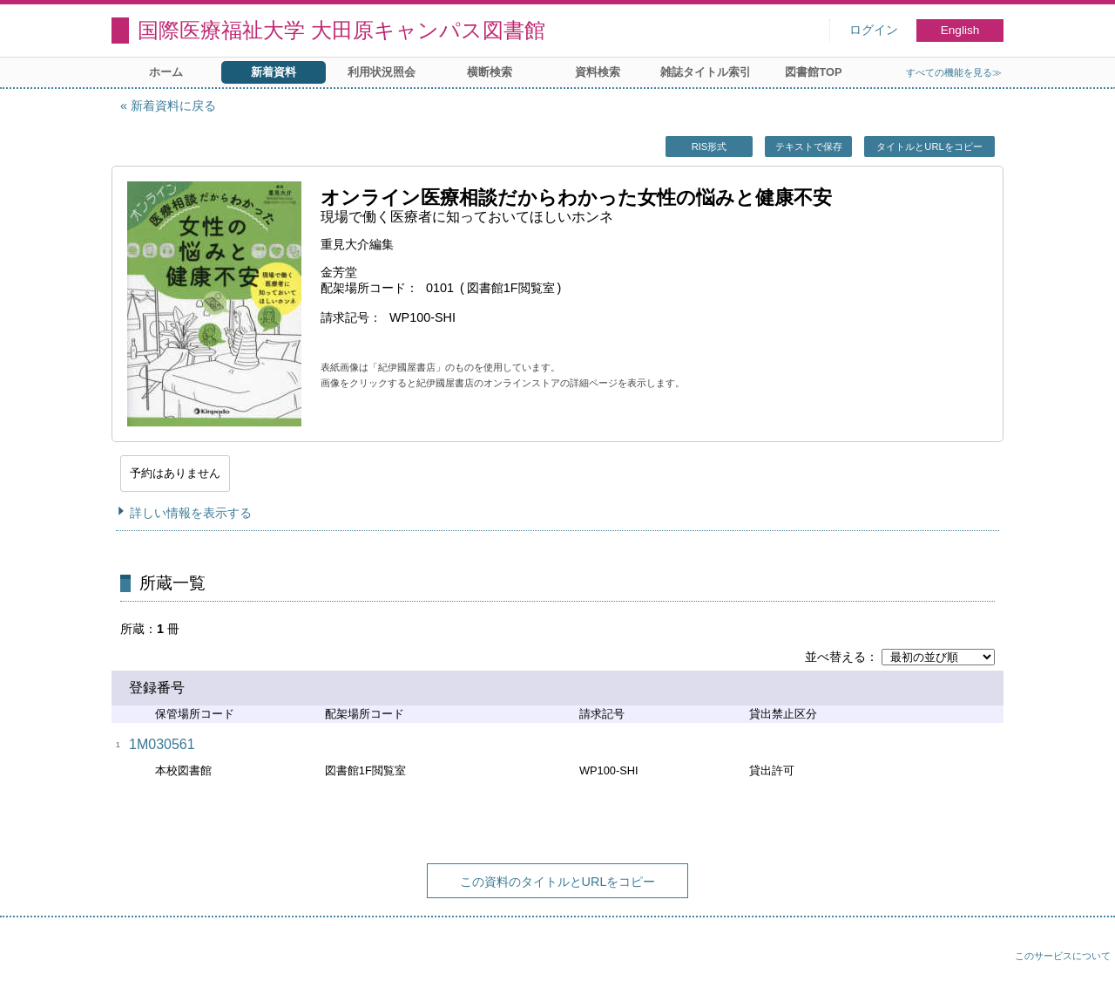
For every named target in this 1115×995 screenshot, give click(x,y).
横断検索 (489, 71)
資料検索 (597, 71)
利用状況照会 (382, 71)
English (960, 30)
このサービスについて (1063, 956)
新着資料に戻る (173, 105)
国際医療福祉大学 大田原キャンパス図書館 (341, 30)
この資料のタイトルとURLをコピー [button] (558, 882)
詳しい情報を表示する (191, 513)
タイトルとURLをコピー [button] (929, 146)
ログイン (873, 30)
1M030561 (162, 744)
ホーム (166, 71)
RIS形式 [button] (709, 146)
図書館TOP (813, 71)
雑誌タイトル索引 (705, 71)
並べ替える (835, 657)
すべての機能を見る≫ (954, 72)
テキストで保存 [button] (808, 146)
